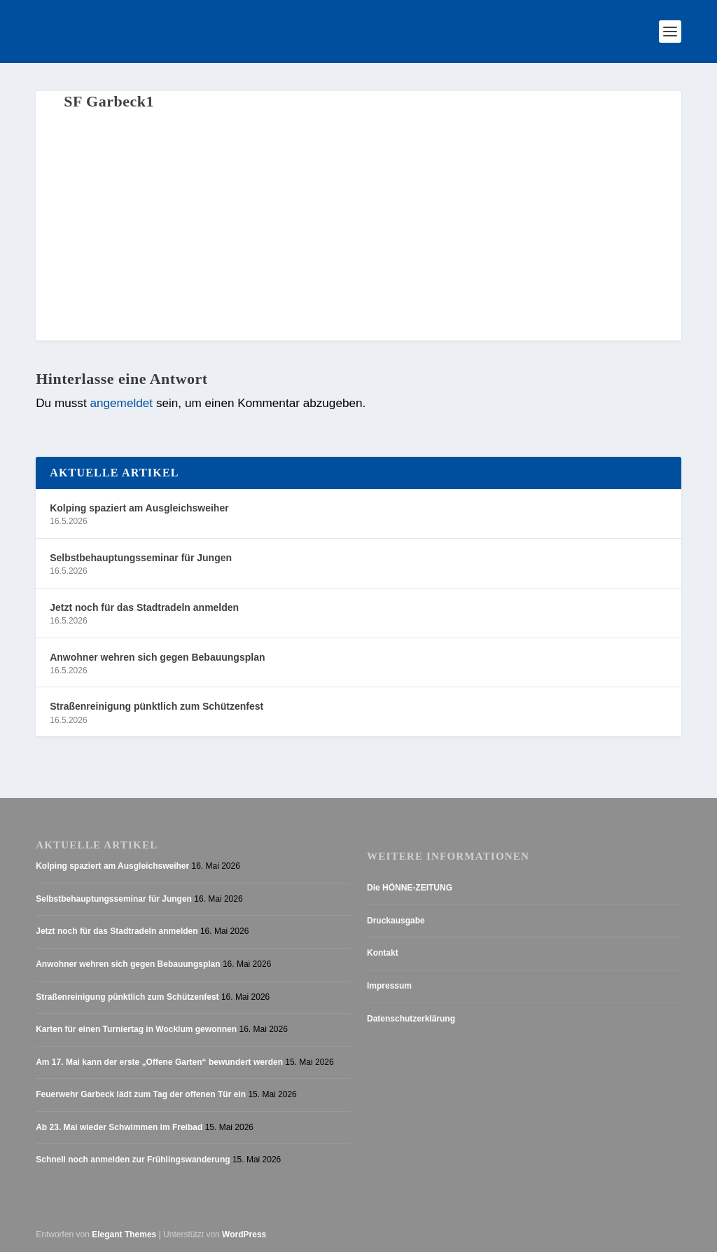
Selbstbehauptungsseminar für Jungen (141, 557)
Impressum (389, 986)
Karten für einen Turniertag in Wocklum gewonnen (136, 1029)
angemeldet (121, 403)
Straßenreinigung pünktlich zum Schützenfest (156, 706)
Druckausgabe (396, 921)
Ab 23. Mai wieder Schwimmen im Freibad (119, 1127)
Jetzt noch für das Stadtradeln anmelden (144, 607)
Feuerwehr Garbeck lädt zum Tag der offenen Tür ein (141, 1094)
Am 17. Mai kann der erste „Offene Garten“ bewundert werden (159, 1062)
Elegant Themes (124, 1234)
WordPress (244, 1234)
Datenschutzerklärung (411, 1019)
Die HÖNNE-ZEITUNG (409, 888)
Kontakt (382, 953)
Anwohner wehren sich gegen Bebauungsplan (157, 657)
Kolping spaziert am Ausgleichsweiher (139, 508)
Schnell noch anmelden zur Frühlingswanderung (133, 1159)
